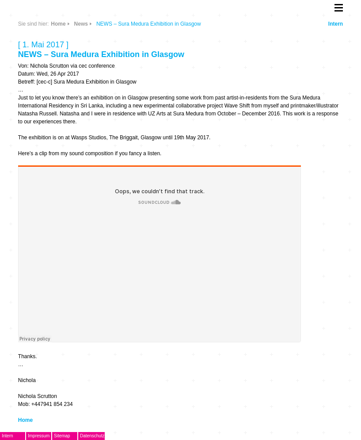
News (81, 24)
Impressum (38, 435)
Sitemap (62, 435)
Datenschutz (92, 435)
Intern (335, 24)
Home (58, 24)
